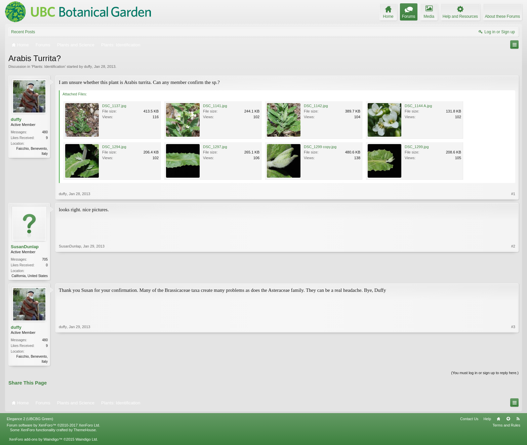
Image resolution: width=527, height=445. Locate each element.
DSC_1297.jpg (215, 147)
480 (45, 132)
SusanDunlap (25, 246)
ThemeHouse (85, 431)
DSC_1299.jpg (417, 147)
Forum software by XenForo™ (53, 427)
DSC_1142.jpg (316, 106)
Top (508, 420)
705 (45, 259)
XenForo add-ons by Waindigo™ (35, 441)
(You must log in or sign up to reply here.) (485, 374)
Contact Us (469, 420)
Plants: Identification (48, 66)
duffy (88, 66)
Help (487, 420)
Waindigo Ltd (86, 441)
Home (498, 420)
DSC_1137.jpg (114, 106)
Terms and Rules (506, 427)
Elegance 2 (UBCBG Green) (30, 420)
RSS (518, 420)
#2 (513, 275)
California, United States (29, 276)
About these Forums (502, 16)
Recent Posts (23, 32)
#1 (513, 194)
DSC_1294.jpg (114, 147)
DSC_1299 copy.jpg (320, 147)
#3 (513, 361)
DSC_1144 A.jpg (418, 106)
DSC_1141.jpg (215, 106)
